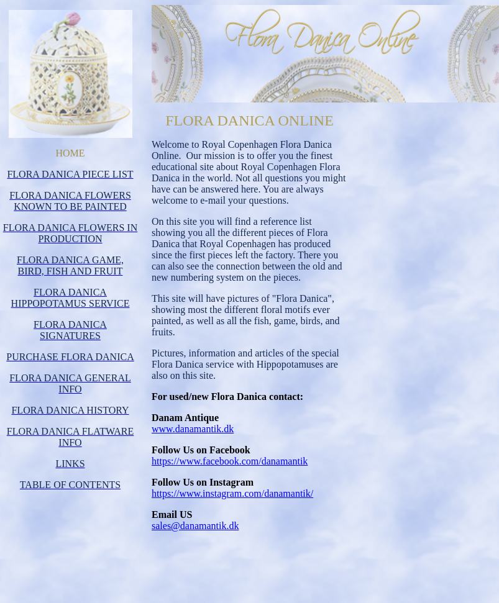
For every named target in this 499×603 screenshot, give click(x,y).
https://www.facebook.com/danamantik (230, 461)
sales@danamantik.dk (195, 525)
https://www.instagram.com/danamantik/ (232, 493)
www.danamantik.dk (193, 429)
